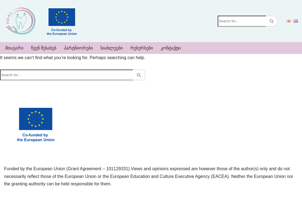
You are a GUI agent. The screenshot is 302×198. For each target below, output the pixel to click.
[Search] (242, 21)
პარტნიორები (78, 48)
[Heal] (20, 21)
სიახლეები (111, 48)
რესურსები (141, 48)
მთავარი (14, 48)
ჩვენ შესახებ (43, 48)
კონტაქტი (171, 48)
